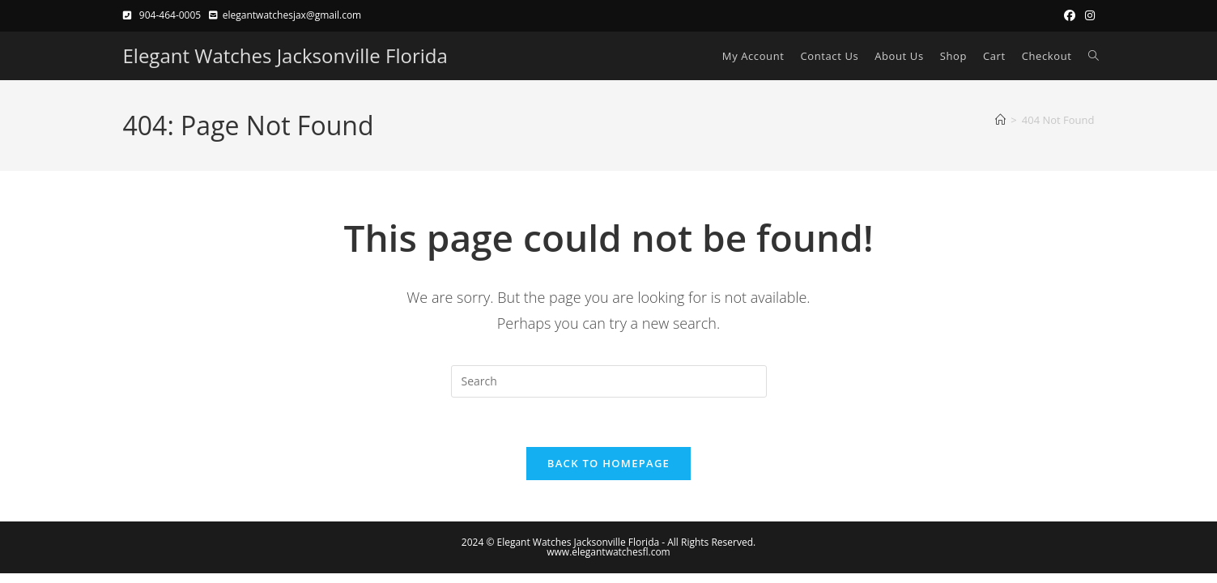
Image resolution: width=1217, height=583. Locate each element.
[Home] (1000, 120)
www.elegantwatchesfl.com (608, 552)
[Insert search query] (609, 381)
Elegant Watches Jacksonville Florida (285, 55)
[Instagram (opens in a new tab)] (1087, 15)
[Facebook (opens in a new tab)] (1069, 15)
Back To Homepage (608, 463)
